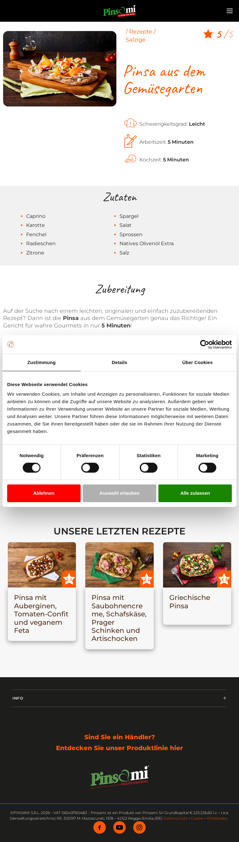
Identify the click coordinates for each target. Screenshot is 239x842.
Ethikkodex (217, 818)
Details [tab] (119, 362)
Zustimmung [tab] (41, 362)
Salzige (136, 39)
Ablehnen (43, 493)
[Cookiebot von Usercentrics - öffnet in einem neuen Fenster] (204, 344)
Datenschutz (175, 818)
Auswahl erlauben (119, 493)
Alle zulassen (195, 493)
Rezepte (140, 31)
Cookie (197, 818)
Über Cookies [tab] (197, 362)
